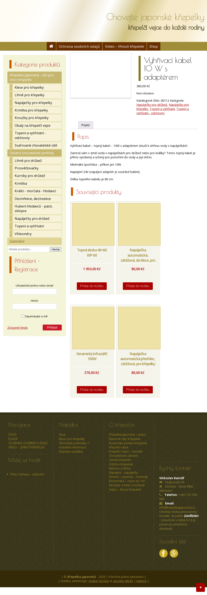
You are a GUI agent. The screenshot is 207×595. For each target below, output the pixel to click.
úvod (12, 434)
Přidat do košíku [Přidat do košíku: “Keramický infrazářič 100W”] (91, 389)
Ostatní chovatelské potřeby (32, 153)
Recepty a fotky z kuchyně (127, 485)
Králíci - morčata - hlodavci (35, 191)
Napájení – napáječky (123, 473)
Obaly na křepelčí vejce (32, 125)
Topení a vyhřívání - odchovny (30, 135)
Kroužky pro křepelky (32, 117)
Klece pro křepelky (29, 87)
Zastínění (17, 241)
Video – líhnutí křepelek (124, 46)
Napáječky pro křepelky (33, 102)
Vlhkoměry (23, 234)
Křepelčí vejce (119, 447)
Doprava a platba (71, 451)
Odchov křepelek (121, 464)
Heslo (34, 300)
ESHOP (13, 439)
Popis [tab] (85, 125)
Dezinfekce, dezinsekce (33, 198)
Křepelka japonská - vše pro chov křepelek (32, 77)
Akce (62, 434)
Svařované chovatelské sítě (36, 145)
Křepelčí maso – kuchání (126, 451)
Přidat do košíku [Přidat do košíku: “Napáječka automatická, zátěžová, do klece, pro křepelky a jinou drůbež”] (137, 286)
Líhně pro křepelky (29, 95)
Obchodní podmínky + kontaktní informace (74, 445)
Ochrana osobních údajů (79, 46)
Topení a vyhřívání (29, 226)
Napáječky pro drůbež (32, 218)
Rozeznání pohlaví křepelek (128, 443)
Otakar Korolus (99, 581)
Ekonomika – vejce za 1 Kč (127, 481)
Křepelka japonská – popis (127, 434)
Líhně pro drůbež (28, 160)
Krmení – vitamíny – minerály (128, 477)
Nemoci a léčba (120, 468)
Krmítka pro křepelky (31, 110)
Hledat (56, 249)
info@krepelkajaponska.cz (177, 507)
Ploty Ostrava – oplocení (27, 474)
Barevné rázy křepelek (124, 439)
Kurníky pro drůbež (30, 175)
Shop (153, 46)
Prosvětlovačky (27, 168)
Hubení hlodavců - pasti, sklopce (34, 208)
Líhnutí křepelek (120, 460)
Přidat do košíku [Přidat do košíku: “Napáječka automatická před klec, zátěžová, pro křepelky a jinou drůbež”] (137, 389)
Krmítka (21, 183)
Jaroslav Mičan (123, 581)
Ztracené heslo (17, 328)
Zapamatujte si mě (34, 316)
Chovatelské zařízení (123, 456)
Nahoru (141, 581)
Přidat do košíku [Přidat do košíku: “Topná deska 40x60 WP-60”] (91, 286)
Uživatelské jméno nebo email (34, 285)
